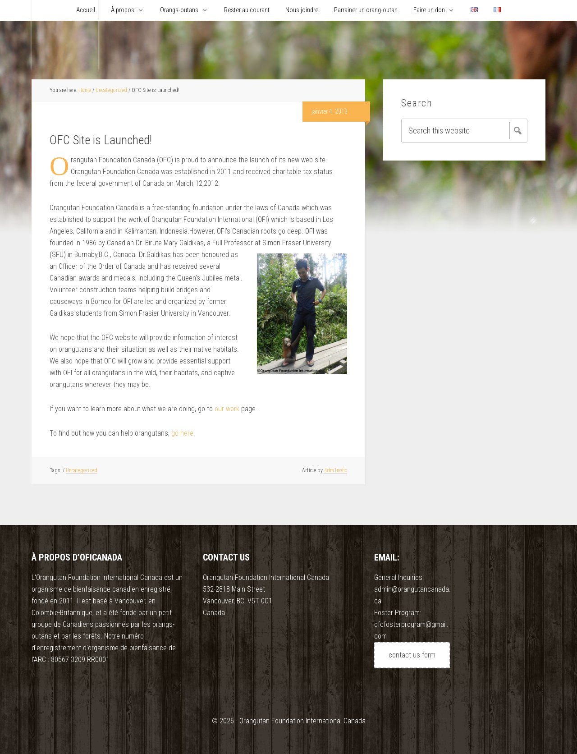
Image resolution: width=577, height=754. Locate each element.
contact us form (412, 655)
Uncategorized (81, 470)
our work (227, 409)
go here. (183, 433)
